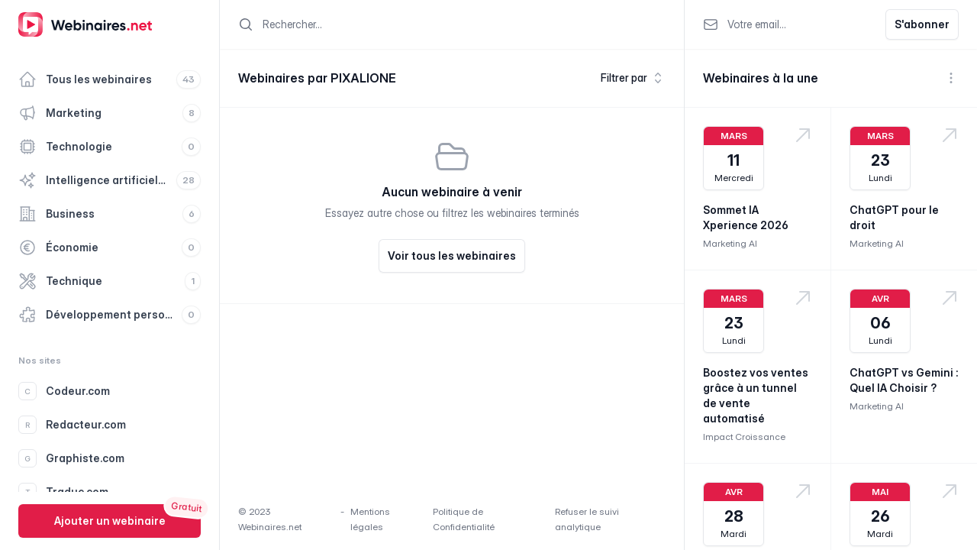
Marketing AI (730, 243)
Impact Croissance (744, 436)
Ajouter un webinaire (110, 520)
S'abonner (922, 24)
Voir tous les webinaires (452, 255)
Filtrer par (633, 78)
